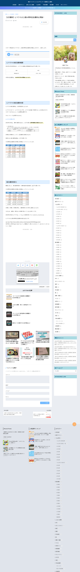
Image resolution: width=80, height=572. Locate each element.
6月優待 (58, 247)
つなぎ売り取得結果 (61, 207)
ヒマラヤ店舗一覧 (10, 119)
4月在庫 (58, 223)
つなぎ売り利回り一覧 (61, 209)
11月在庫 (59, 211)
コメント (8, 355)
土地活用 (58, 325)
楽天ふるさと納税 (30, 4)
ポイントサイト (64, 4)
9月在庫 (58, 237)
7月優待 (58, 254)
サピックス (59, 320)
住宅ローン (58, 300)
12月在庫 (59, 214)
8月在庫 (58, 235)
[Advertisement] (27, 37)
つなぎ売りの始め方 (61, 225)
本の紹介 (58, 289)
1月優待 (58, 270)
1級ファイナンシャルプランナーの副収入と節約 (40, 2)
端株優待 (59, 273)
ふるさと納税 (59, 275)
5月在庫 (58, 228)
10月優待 (59, 263)
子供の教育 (45, 4)
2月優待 (47, 287)
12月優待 (59, 266)
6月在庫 (58, 230)
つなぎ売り (38, 4)
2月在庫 (58, 218)
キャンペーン (59, 309)
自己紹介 (14, 4)
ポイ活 (57, 4)
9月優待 (58, 256)
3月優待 (58, 259)
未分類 (57, 330)
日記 (57, 314)
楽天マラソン (21, 4)
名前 (7, 366)
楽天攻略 (58, 306)
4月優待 (58, 249)
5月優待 (58, 245)
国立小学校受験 (60, 322)
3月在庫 (58, 221)
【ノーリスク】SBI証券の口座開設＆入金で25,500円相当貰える (40, 8)
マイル (57, 297)
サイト (7, 378)
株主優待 (52, 4)
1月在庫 (58, 216)
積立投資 (58, 327)
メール (8, 372)
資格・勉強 (58, 295)
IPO (57, 278)
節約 (57, 286)
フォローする (29, 281)
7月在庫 (58, 232)
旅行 (57, 284)
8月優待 (58, 252)
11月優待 (59, 268)
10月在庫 (59, 239)
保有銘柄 (58, 303)
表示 (17, 54)
